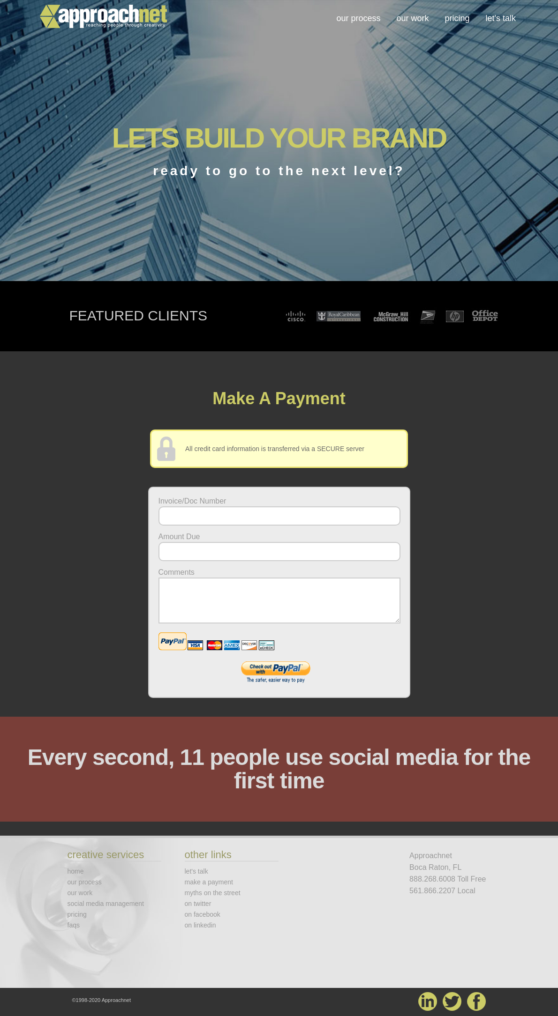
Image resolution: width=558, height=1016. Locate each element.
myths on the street (213, 893)
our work (412, 18)
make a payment (209, 882)
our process (358, 18)
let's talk (501, 18)
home (76, 871)
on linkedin (200, 925)
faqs (74, 925)
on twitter (198, 903)
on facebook (202, 914)
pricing (457, 18)
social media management (106, 903)
